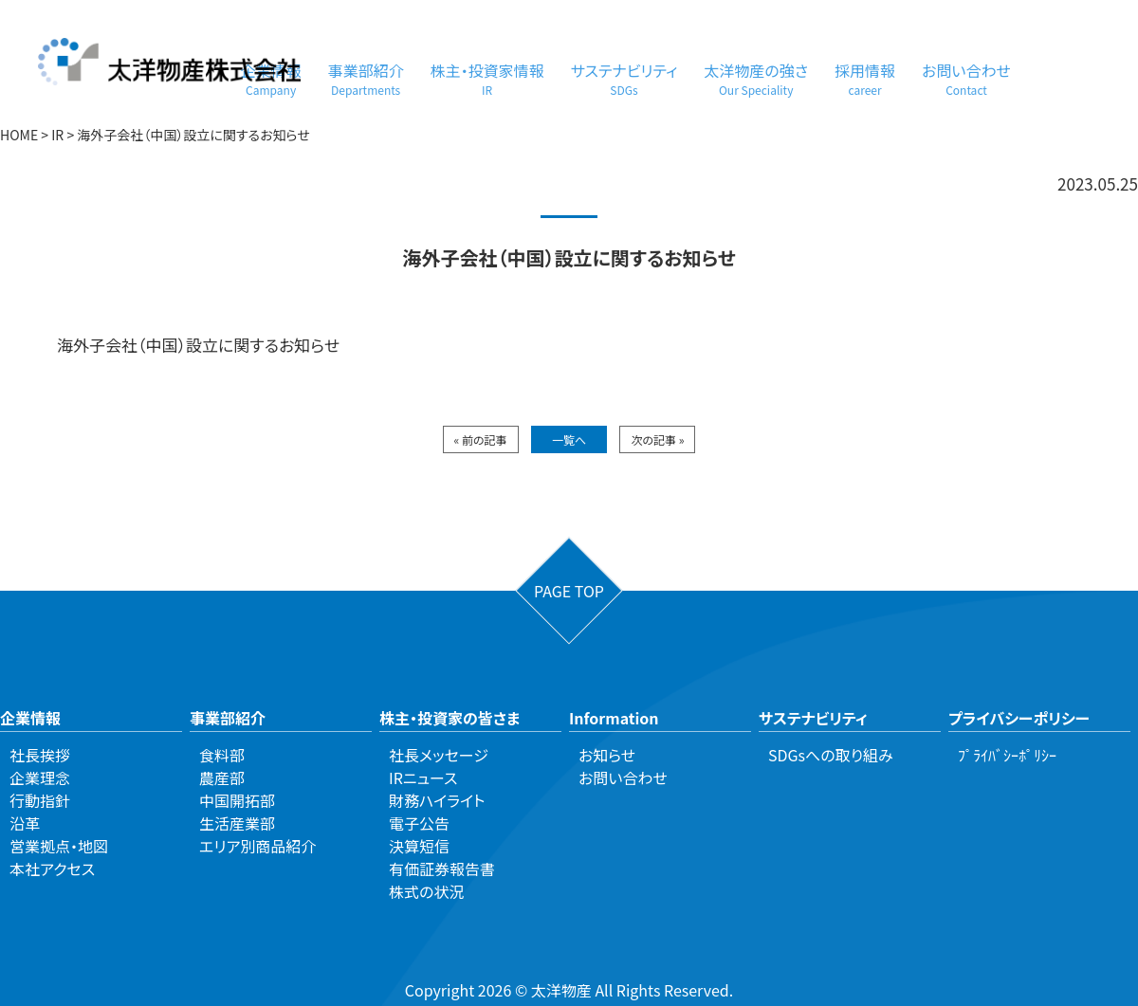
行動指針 (39, 800)
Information (614, 717)
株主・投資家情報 (487, 78)
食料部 (222, 754)
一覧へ (569, 439)
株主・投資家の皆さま (449, 717)
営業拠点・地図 (58, 845)
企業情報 (30, 717)
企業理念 (39, 777)
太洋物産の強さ (756, 78)
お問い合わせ (966, 78)
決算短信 (419, 845)
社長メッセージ (438, 754)
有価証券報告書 (442, 868)
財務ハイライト (437, 800)
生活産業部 (237, 823)
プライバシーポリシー (1019, 717)
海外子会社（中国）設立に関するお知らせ (198, 345)
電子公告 (419, 823)
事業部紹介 (366, 78)
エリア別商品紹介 (257, 845)
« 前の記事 (480, 439)
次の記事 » (657, 439)
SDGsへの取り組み (830, 754)
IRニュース (423, 777)
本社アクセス (52, 868)
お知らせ (606, 754)
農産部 (222, 777)
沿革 (24, 823)
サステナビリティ (624, 78)
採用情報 (865, 78)
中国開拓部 (237, 800)
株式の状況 (426, 891)
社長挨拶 (39, 754)
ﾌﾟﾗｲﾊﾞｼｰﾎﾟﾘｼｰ (1007, 754)
